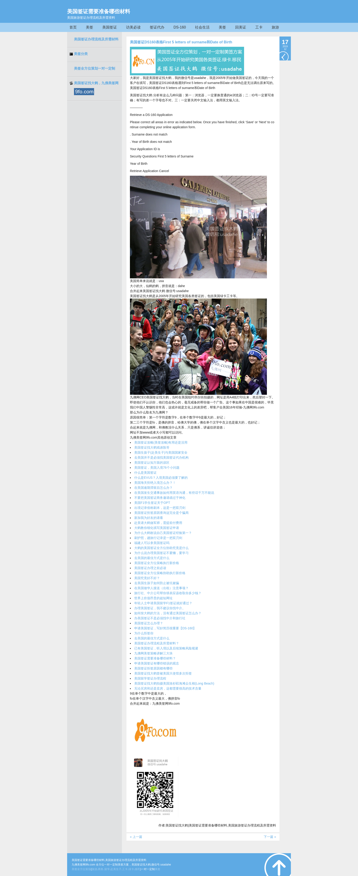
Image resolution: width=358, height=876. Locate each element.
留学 (107, 869)
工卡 (259, 27)
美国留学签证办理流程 (150, 678)
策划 (88, 869)
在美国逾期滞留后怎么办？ (153, 487)
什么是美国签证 (145, 472)
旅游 (275, 27)
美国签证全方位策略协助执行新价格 (159, 573)
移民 (137, 869)
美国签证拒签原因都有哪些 (153, 668)
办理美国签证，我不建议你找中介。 (159, 608)
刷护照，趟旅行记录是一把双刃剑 (158, 538)
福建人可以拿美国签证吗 (151, 543)
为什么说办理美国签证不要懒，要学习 (161, 553)
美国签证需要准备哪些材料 (98, 11)
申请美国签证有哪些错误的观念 (156, 663)
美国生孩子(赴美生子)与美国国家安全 (160, 452)
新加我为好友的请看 (148, 518)
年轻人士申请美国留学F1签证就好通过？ (163, 603)
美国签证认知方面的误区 (151, 462)
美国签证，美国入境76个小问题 (156, 467)
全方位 (81, 869)
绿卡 (131, 869)
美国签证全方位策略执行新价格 (156, 563)
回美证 (240, 27)
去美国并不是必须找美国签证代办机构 (161, 457)
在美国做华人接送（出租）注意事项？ (161, 588)
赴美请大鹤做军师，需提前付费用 (158, 523)
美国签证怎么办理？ (148, 623)
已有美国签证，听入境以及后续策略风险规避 (166, 648)
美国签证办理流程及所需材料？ (156, 643)
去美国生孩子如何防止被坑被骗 (156, 583)
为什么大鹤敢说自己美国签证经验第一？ (163, 533)
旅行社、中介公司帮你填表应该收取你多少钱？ (167, 593)
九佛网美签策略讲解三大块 (153, 653)
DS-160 (180, 27)
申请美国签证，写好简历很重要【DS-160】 (165, 628)
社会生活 (202, 27)
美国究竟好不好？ (147, 578)
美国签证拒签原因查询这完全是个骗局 (161, 513)
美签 (89, 27)
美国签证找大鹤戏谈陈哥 (151, 447)
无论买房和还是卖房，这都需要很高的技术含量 (167, 688)
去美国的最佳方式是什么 (151, 558)
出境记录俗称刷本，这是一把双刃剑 (159, 508)
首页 (73, 27)
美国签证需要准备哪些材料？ (155, 658)
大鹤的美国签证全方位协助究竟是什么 (161, 548)
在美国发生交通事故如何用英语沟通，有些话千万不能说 (174, 492)
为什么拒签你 (143, 633)
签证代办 (157, 27)
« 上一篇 (136, 837)
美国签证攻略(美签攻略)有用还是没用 (160, 442)
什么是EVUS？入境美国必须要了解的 (161, 477)
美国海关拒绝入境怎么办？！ (155, 482)
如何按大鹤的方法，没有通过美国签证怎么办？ (167, 613)
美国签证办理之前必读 (150, 568)
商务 (100, 869)
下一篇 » (270, 837)
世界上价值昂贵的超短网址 (153, 598)
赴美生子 (116, 869)
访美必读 (133, 27)
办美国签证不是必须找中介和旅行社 (159, 618)
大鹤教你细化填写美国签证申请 (156, 528)
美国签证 (109, 27)
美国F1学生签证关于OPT (152, 503)
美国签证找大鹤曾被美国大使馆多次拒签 (163, 673)
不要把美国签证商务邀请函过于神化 (159, 497)
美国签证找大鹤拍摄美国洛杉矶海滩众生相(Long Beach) (174, 683)
